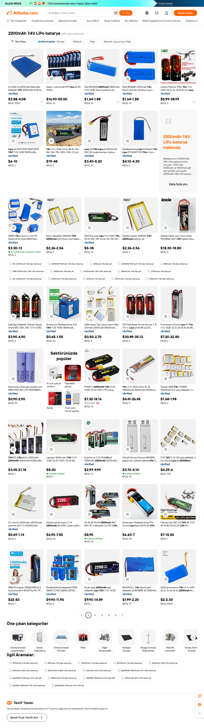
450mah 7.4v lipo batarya (173, 264)
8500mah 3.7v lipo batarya (62, 678)
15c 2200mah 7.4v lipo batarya (25, 264)
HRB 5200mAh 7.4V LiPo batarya (26, 271)
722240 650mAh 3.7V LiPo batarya (27, 685)
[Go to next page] (122, 615)
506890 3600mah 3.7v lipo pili (99, 678)
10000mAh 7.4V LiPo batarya (95, 271)
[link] (199, 695)
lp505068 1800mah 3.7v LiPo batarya (136, 670)
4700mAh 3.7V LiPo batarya (136, 678)
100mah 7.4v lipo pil (101, 264)
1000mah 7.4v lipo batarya (62, 278)
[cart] (157, 13)
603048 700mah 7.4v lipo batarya (65, 264)
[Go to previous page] (82, 615)
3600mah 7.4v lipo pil (62, 271)
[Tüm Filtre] (18, 42)
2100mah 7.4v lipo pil (159, 271)
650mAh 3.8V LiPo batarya (163, 663)
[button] (51, 79)
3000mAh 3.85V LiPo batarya (60, 670)
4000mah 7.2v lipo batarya (92, 663)
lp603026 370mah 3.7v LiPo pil (25, 678)
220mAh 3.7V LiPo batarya (96, 670)
